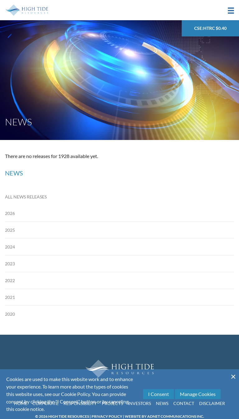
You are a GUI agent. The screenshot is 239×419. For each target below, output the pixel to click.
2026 (10, 213)
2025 (10, 230)
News (162, 403)
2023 (10, 263)
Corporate (45, 403)
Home (20, 403)
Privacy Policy (106, 416)
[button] (231, 10)
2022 (10, 280)
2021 (10, 297)
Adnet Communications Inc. (175, 416)
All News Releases (26, 196)
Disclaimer (212, 403)
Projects (112, 403)
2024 (10, 246)
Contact (183, 403)
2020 (10, 314)
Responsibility (80, 403)
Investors (139, 403)
